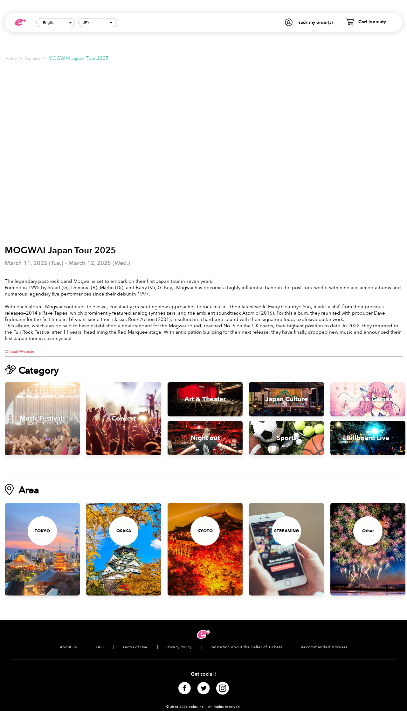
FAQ (100, 647)
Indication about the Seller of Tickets (246, 647)
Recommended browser (324, 647)
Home (11, 58)
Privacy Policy (179, 647)
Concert (32, 58)
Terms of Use (134, 647)
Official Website (19, 351)
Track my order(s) (315, 22)
